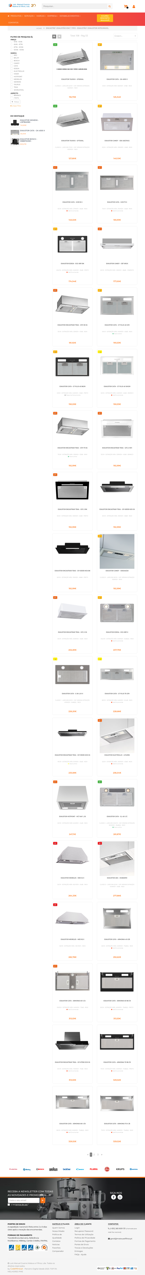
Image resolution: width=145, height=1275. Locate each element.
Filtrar (15, 102)
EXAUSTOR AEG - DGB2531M (117, 878)
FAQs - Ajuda (80, 1254)
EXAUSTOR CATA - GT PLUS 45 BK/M (72, 386)
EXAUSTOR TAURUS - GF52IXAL (72, 79)
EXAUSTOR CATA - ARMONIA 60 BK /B (117, 1001)
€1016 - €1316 (19, 50)
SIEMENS (17, 82)
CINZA (16, 98)
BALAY (16, 58)
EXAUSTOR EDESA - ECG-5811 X (117, 632)
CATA (16, 66)
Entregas (79, 1251)
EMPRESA (53, 16)
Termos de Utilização (84, 1234)
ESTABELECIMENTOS (70, 16)
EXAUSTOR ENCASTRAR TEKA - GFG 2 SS (72, 632)
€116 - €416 (18, 42)
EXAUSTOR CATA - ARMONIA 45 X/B (117, 939)
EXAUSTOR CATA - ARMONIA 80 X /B (72, 1124)
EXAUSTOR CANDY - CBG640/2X (117, 571)
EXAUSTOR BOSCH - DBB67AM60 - (28, 140)
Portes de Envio (82, 1244)
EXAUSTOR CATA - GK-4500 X (32, 131)
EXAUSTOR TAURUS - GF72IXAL (72, 141)
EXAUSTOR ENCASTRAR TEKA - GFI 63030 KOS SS (117, 509)
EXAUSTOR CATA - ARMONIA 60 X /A (72, 1001)
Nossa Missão (58, 1231)
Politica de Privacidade (85, 1238)
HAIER (16, 74)
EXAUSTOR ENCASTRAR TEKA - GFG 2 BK (72, 509)
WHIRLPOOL (19, 90)
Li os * (20, 1205)
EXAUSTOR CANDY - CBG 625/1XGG (117, 141)
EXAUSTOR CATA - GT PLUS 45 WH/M (117, 386)
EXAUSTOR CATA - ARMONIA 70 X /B (117, 1124)
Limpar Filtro (15, 106)
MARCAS (41, 16)
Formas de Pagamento (85, 1241)
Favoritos (56, 1248)
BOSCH (17, 61)
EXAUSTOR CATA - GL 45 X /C (117, 816)
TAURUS (17, 84)
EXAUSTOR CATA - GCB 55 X (72, 202)
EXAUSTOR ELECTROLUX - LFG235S (117, 755)
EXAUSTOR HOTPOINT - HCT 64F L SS (72, 816)
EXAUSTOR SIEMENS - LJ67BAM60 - (29, 121)
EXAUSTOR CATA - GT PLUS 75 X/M (117, 694)
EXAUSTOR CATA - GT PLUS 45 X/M (117, 325)
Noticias (56, 1244)
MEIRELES (18, 79)
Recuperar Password (84, 1231)
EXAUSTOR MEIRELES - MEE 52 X (72, 878)
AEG (15, 55)
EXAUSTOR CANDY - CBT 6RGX (117, 264)
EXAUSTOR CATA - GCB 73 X (117, 202)
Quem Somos (58, 1228)
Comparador (58, 1251)
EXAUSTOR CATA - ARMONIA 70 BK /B (117, 1062)
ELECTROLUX (19, 71)
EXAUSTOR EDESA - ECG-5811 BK (72, 264)
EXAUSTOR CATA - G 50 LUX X (72, 694)
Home (39, 28)
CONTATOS (13, 22)
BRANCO (17, 95)
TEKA (16, 87)
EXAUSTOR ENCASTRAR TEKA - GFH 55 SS (72, 325)
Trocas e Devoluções (84, 1248)
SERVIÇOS (29, 16)
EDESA (16, 68)
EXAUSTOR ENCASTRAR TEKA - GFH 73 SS (72, 448)
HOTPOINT (18, 77)
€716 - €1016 (18, 47)
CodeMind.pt (16, 1268)
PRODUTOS (17, 16)
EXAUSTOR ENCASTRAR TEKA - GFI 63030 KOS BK (72, 571)
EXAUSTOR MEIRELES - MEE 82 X (72, 939)
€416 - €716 (18, 44)
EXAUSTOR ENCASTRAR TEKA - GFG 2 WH (117, 448)
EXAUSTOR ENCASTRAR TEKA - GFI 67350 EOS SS (72, 1062)
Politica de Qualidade (57, 1236)
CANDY (17, 63)
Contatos (56, 1241)
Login (77, 1228)
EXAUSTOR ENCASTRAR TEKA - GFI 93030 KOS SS (72, 755)
